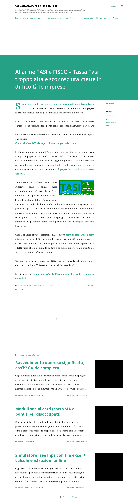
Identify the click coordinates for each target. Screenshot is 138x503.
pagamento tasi (111, 122)
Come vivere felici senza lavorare (27, 18)
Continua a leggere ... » (77, 395)
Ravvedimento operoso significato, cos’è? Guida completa (49, 365)
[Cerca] (113, 6)
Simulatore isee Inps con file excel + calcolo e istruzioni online (50, 458)
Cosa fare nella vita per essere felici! (60, 18)
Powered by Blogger (69, 497)
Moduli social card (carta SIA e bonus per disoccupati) (44, 411)
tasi (107, 125)
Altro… (115, 18)
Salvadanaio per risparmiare (36, 6)
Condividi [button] (110, 103)
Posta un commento (34, 395)
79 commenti (30, 441)
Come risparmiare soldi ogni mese (93, 18)
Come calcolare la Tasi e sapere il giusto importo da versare (46, 143)
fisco (108, 119)
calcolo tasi (110, 116)
